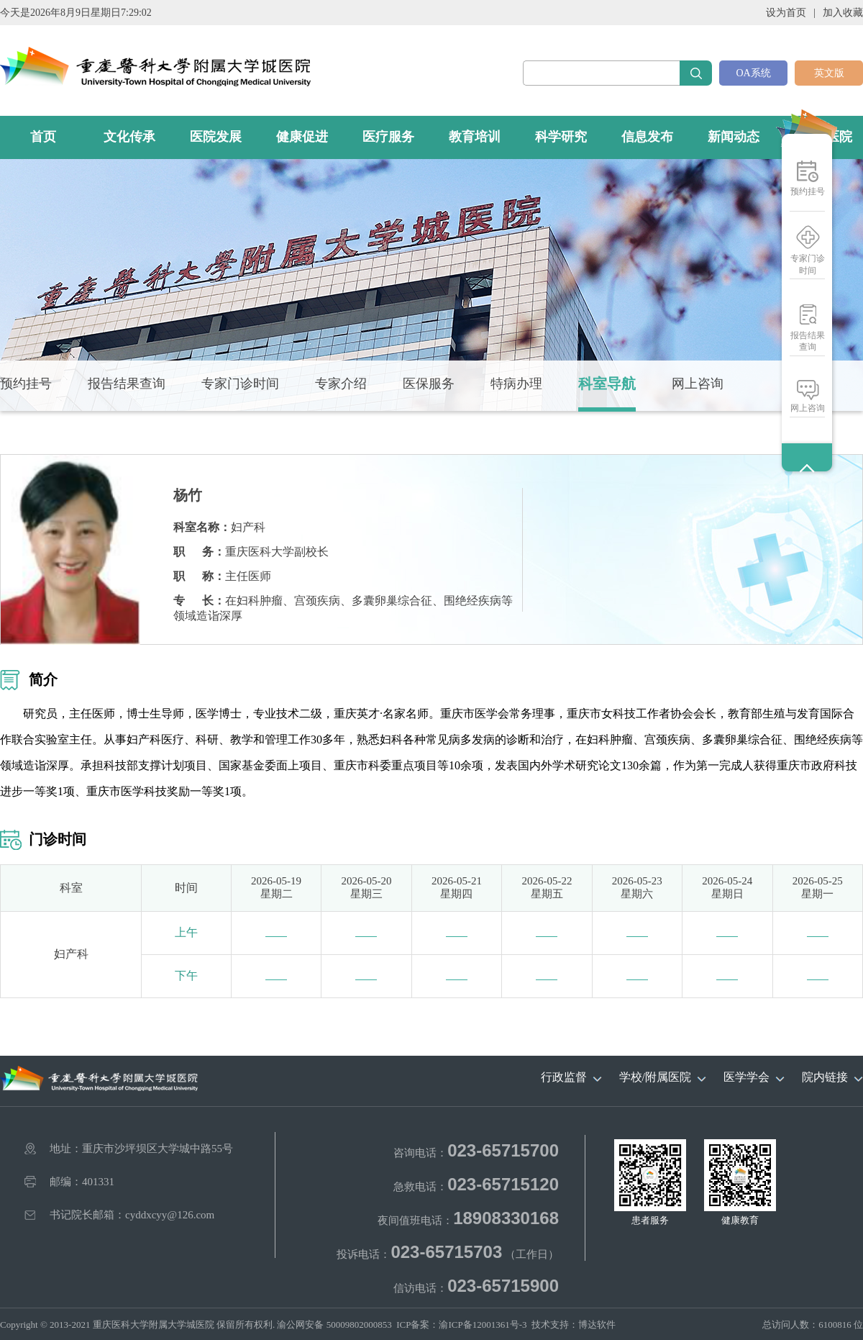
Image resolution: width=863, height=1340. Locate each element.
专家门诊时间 (807, 264)
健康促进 (302, 137)
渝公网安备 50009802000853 (334, 1324)
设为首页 (786, 12)
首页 (43, 137)
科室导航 (607, 383)
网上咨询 (807, 408)
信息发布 (647, 137)
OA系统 (753, 73)
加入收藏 (843, 12)
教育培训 (475, 137)
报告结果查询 (807, 341)
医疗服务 (388, 137)
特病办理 (516, 383)
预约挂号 (807, 191)
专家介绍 (341, 383)
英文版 (829, 73)
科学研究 (561, 137)
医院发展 (216, 137)
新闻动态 (733, 137)
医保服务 (429, 383)
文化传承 (129, 137)
